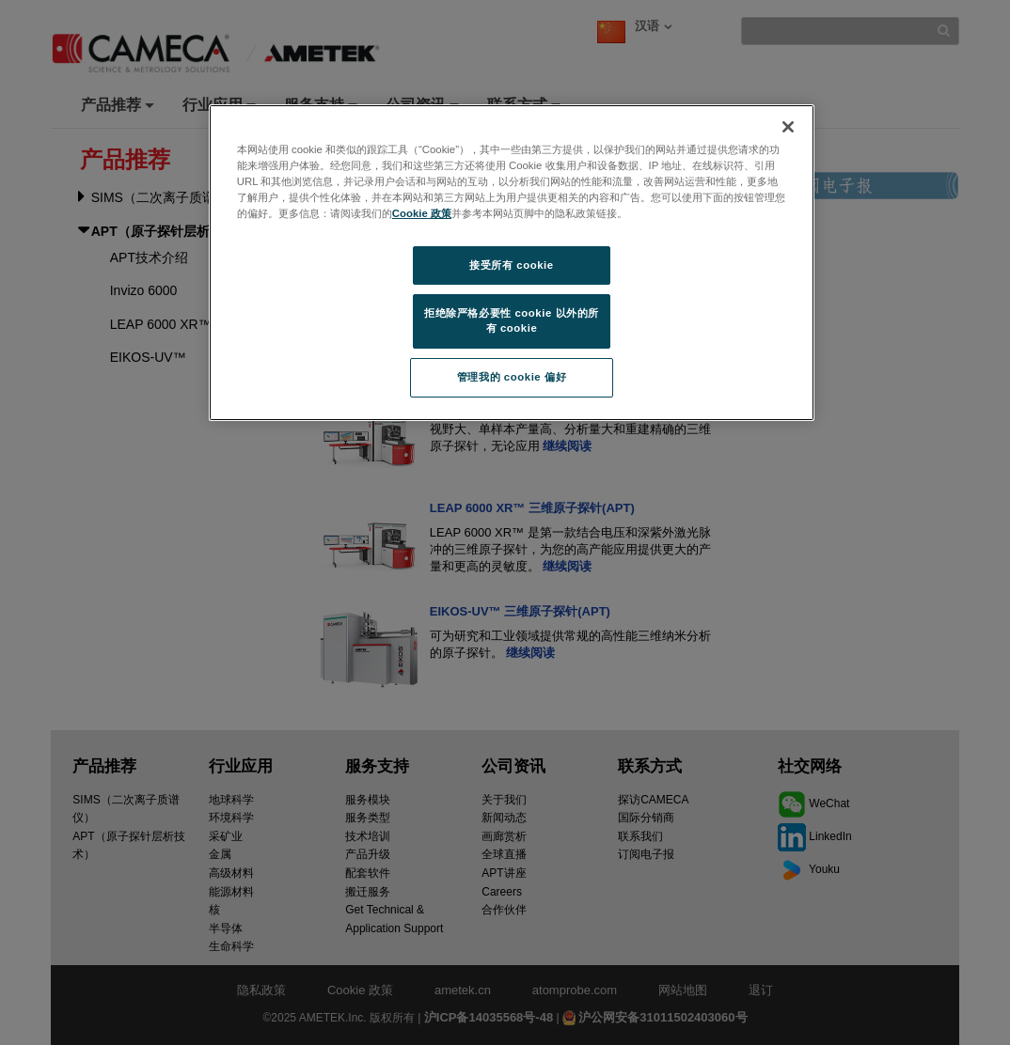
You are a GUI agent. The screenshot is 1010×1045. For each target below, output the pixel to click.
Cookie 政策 (421, 213)
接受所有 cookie (511, 265)
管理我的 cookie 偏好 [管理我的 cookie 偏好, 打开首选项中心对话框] (511, 376)
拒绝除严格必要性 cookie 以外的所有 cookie (511, 320)
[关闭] (788, 127)
